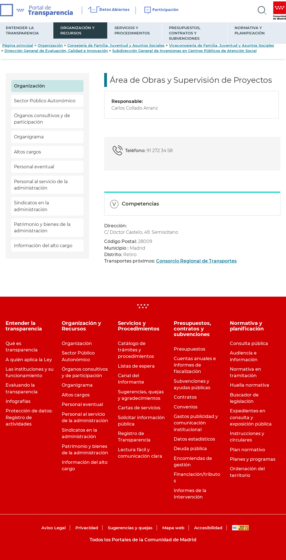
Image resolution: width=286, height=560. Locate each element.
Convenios (185, 407)
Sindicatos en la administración (31, 206)
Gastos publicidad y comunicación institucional (196, 423)
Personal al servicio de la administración (41, 185)
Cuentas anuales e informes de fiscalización (195, 365)
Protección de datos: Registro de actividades (29, 417)
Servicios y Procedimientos (132, 30)
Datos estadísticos (194, 439)
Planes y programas (252, 459)
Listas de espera (136, 366)
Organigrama (29, 137)
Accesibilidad (208, 527)
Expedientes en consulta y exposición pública (251, 417)
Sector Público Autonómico (44, 100)
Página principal (17, 45)
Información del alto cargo (43, 245)
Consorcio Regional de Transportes (196, 261)
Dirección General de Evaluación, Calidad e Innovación (56, 50)
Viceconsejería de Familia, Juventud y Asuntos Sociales (221, 45)
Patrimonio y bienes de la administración (42, 227)
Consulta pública (249, 343)
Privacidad (86, 527)
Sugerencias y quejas (130, 527)
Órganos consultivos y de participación (42, 119)
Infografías (18, 401)
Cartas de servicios (139, 407)
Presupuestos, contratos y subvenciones (184, 33)
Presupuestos (189, 349)
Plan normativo (247, 449)
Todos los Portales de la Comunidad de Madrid (143, 539)
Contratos (185, 397)
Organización (50, 45)
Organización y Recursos (77, 30)
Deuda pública (190, 448)
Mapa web (173, 527)
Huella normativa (249, 385)
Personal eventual (34, 166)
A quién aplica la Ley (29, 359)
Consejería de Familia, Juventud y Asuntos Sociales (116, 45)
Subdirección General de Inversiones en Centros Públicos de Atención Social (184, 50)
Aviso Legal (53, 527)
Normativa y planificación (250, 30)
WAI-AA (240, 527)
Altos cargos (27, 152)
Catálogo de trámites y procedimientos (136, 350)
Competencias (140, 204)
